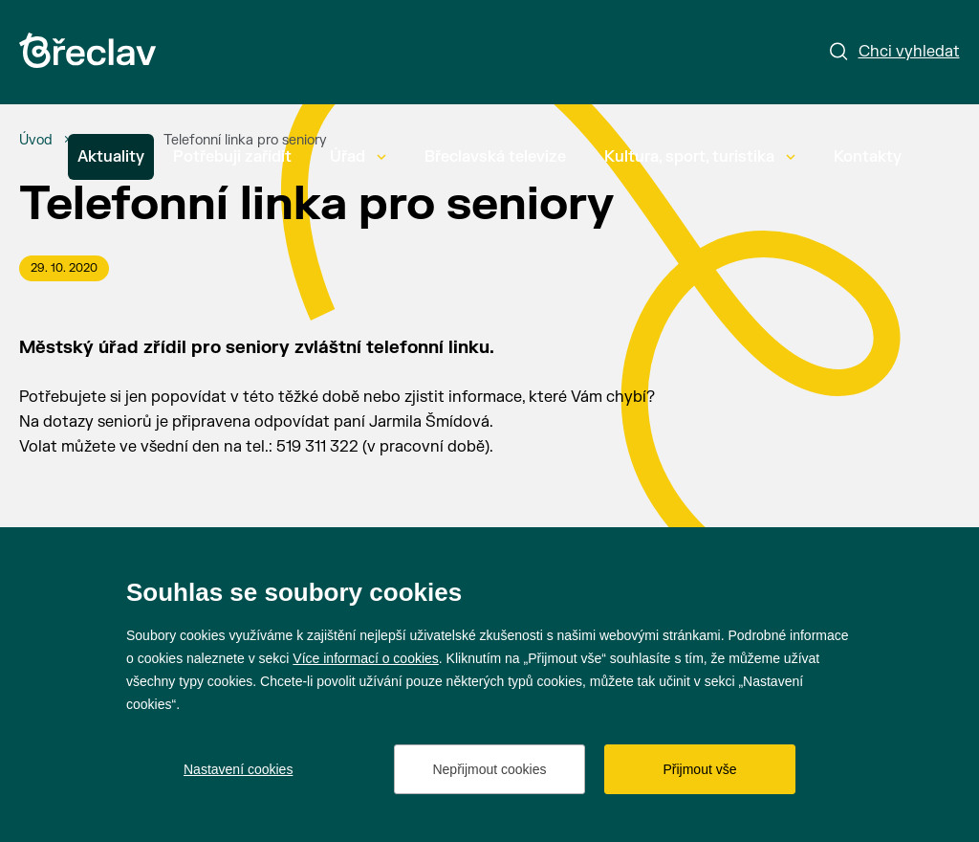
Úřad (358, 156)
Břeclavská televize (495, 156)
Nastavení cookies (238, 769)
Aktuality (110, 156)
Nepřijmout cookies (489, 769)
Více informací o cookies (366, 658)
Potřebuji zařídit (232, 156)
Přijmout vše (699, 769)
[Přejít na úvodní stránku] (87, 50)
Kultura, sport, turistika (699, 156)
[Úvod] (36, 140)
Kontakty (868, 156)
